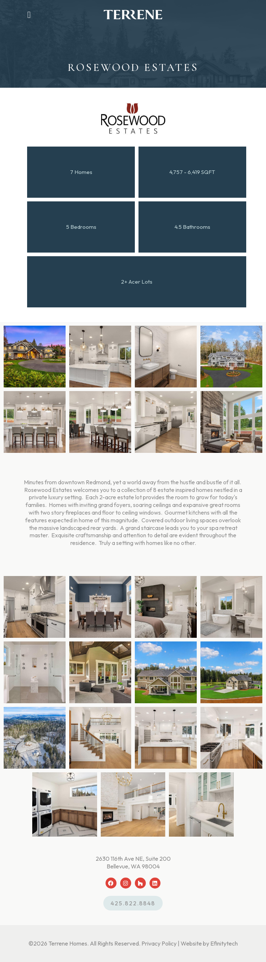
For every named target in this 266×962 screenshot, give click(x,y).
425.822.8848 (133, 903)
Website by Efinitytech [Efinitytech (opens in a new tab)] (209, 943)
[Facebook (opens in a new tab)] (111, 883)
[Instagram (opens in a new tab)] (125, 883)
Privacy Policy (159, 943)
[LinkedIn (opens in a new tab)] (154, 883)
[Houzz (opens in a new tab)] (140, 883)
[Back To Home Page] (133, 14)
